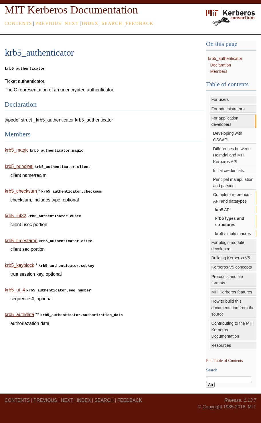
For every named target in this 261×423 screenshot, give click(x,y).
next (72, 23)
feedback (139, 23)
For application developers (224, 121)
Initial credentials (228, 170)
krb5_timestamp (21, 237)
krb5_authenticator (225, 58)
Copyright (212, 406)
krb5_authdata (19, 310)
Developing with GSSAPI (227, 136)
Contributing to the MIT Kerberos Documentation (232, 329)
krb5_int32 (15, 213)
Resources (221, 345)
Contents (18, 23)
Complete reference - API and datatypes (232, 197)
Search (112, 23)
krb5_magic (17, 149)
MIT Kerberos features (231, 292)
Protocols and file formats (227, 279)
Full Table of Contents (224, 360)
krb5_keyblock (19, 261)
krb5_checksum (21, 189)
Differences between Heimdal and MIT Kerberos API (232, 155)
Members (218, 71)
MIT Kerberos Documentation (71, 10)
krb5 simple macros (233, 233)
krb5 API (223, 209)
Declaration (220, 65)
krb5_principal (19, 165)
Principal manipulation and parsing (233, 182)
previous (48, 23)
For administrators (227, 109)
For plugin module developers (227, 245)
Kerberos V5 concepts (231, 267)
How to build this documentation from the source (232, 307)
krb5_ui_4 (15, 285)
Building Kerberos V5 (230, 258)
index (90, 23)
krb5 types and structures (229, 221)
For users (220, 99)
